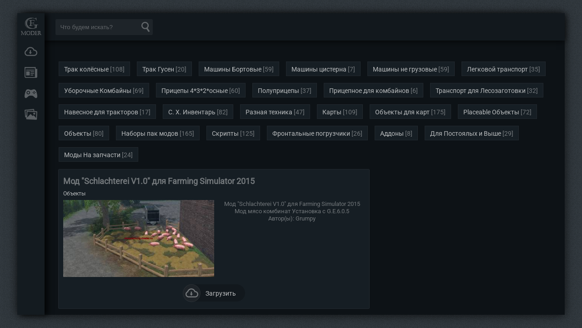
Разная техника (269, 112)
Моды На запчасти (92, 155)
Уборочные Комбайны (97, 90)
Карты (331, 112)
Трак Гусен (158, 69)
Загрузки (31, 51)
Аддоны (392, 133)
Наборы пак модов (149, 133)
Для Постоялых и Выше (465, 133)
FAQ (31, 114)
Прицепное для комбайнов (369, 90)
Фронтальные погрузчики (311, 133)
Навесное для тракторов (101, 112)
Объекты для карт (402, 112)
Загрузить (209, 293)
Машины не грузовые (405, 69)
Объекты (77, 133)
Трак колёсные (86, 69)
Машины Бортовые (232, 69)
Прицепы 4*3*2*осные (194, 90)
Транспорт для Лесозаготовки (481, 90)
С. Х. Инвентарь (192, 112)
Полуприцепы (278, 90)
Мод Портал (31, 26)
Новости (31, 72)
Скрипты (225, 133)
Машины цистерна (318, 69)
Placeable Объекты (491, 112)
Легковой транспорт (497, 69)
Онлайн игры (31, 93)
